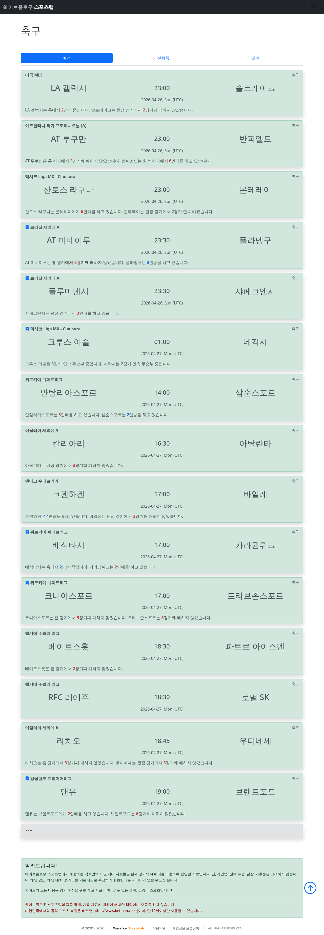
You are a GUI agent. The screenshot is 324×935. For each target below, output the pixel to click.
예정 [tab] (67, 58)
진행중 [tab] (161, 58)
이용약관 (159, 928)
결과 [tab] (255, 58)
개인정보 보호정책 (185, 928)
